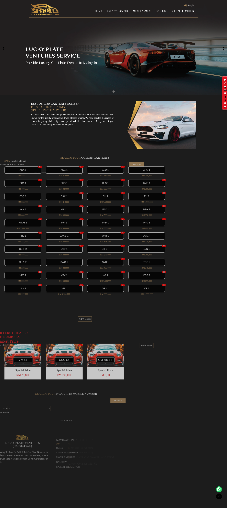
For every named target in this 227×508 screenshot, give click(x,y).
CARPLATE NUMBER (117, 11)
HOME (98, 11)
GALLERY (161, 11)
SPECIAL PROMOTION (183, 11)
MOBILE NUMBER (142, 11)
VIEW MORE (49, 327)
